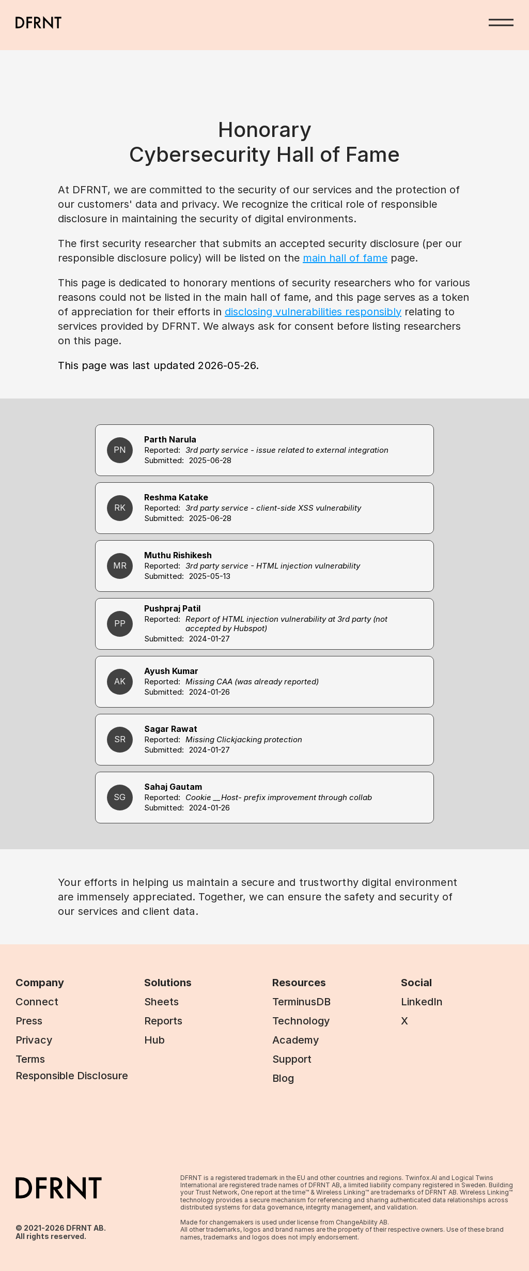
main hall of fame (345, 258)
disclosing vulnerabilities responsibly (313, 311)
